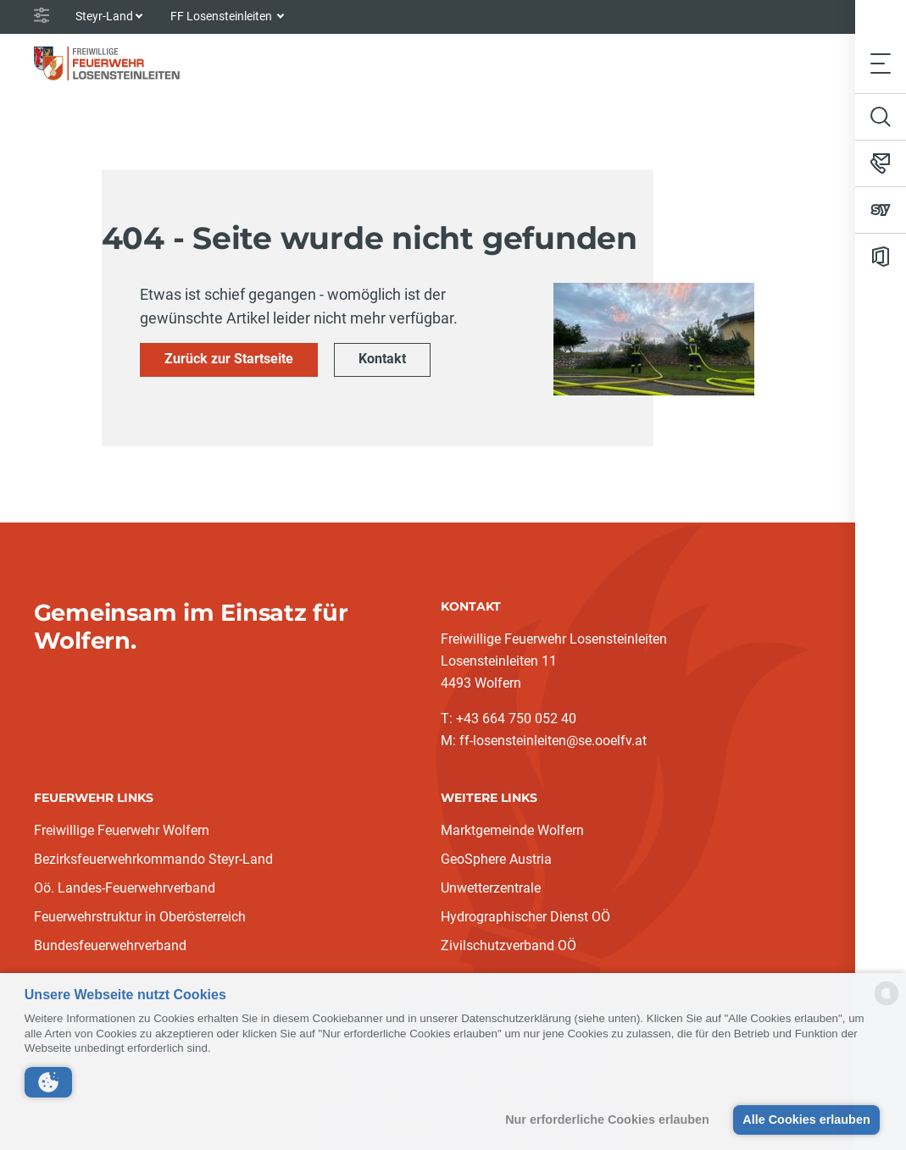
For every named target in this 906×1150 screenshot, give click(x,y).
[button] (48, 1082)
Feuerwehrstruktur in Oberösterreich (140, 917)
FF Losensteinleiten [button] (222, 16)
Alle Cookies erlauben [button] (806, 1119)
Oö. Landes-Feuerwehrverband (124, 888)
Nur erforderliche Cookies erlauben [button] (607, 1119)
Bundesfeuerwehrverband (110, 945)
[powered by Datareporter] (886, 1004)
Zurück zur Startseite (228, 359)
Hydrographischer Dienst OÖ (525, 917)
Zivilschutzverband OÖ (508, 945)
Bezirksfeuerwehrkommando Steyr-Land (153, 859)
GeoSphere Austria (496, 859)
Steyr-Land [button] (104, 16)
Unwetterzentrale (491, 888)
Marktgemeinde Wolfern (512, 830)
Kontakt (382, 359)
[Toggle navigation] (880, 63)
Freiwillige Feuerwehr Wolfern (121, 830)
